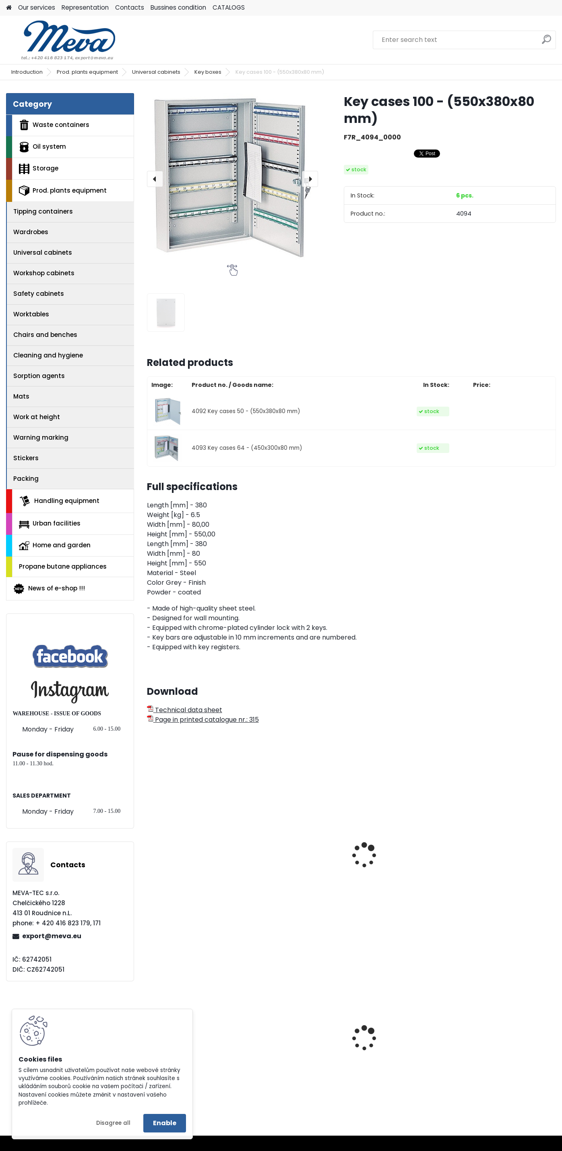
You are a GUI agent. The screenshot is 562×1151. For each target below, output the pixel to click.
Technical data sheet (184, 710)
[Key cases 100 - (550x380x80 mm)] (232, 178)
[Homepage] (9, 8)
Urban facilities (50, 523)
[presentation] (155, 179)
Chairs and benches (45, 334)
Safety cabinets (38, 293)
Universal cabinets (156, 72)
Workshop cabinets (43, 273)
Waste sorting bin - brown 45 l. (401, 1034)
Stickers (26, 458)
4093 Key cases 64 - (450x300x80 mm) (247, 448)
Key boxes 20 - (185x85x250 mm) (180, 877)
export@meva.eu (51, 936)
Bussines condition (178, 7)
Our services (36, 7)
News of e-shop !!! (49, 589)
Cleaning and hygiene (48, 355)
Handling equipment (59, 501)
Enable (164, 1123)
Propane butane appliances (63, 566)
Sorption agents (39, 376)
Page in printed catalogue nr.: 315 (203, 719)
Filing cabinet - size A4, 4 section (399, 877)
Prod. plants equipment (87, 72)
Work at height (36, 417)
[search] (546, 42)
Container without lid (497, 1039)
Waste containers (54, 125)
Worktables (31, 314)
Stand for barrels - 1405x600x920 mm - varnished (185, 1054)
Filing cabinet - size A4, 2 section (295, 877)
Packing (26, 478)
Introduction (27, 72)
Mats (21, 396)
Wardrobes (30, 232)
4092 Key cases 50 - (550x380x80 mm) (246, 411)
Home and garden (55, 545)
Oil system (42, 147)
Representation (85, 7)
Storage (38, 169)
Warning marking (40, 437)
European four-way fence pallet (296, 1053)
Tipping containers (43, 211)
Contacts (129, 7)
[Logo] (61, 40)
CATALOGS (229, 7)
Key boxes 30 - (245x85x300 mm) (493, 877)
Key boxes (207, 72)
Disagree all (113, 1123)
